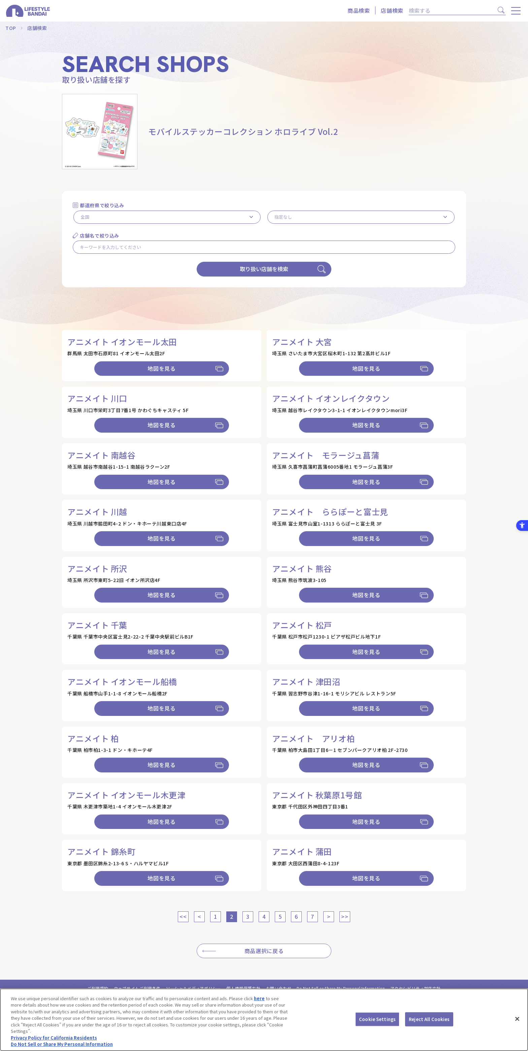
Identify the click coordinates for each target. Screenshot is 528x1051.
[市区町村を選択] (361, 217)
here (259, 998)
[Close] (517, 1018)
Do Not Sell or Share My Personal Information (62, 1044)
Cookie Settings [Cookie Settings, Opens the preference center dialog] (377, 1019)
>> (344, 916)
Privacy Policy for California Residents (54, 1038)
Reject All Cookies (429, 1019)
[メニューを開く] (516, 11)
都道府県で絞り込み (102, 205)
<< (183, 916)
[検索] (452, 10)
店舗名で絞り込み (99, 235)
